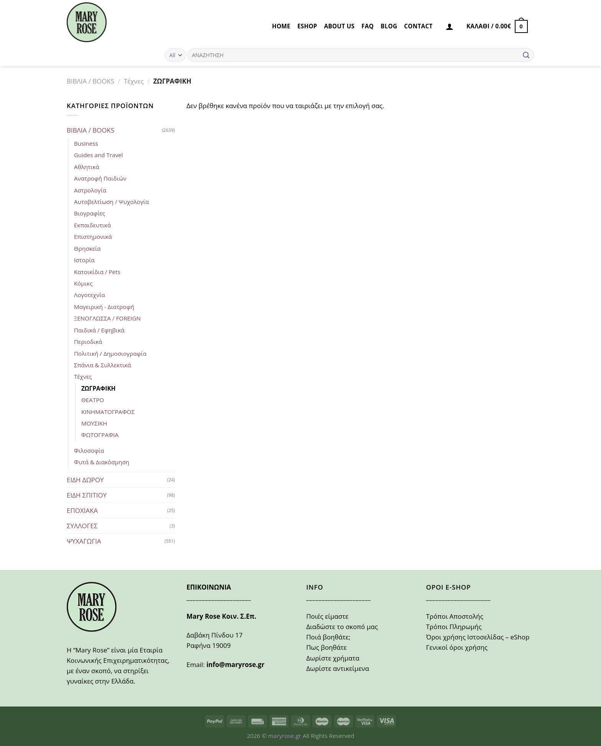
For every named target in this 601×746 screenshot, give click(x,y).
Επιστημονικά (93, 236)
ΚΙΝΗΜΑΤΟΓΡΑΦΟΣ (108, 412)
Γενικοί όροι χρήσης (457, 647)
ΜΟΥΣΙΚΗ (94, 423)
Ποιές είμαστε (327, 616)
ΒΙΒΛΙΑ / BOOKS (90, 81)
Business (86, 143)
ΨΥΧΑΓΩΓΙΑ (84, 541)
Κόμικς (83, 283)
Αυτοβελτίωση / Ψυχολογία (111, 201)
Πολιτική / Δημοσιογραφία (110, 353)
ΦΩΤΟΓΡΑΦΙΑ (99, 435)
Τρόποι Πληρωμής (454, 626)
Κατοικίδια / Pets (97, 272)
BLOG (389, 26)
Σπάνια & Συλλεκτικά (102, 365)
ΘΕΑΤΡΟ (92, 400)
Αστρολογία (90, 190)
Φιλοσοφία (89, 450)
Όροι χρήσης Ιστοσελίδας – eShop (478, 637)
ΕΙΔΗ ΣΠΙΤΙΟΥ (87, 495)
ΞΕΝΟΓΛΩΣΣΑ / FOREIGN (107, 318)
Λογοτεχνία (89, 295)
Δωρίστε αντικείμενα (337, 668)
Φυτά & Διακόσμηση (101, 462)
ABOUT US (339, 26)
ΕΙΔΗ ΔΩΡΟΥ (85, 479)
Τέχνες (134, 81)
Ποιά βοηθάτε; (328, 637)
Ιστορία (84, 260)
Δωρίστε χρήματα (333, 658)
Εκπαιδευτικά (92, 225)
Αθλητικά (86, 167)
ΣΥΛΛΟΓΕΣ (82, 525)
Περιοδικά (88, 341)
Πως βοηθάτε (326, 647)
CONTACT (418, 26)
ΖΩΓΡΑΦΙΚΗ (98, 388)
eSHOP (307, 26)
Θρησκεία (87, 248)
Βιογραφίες (89, 213)
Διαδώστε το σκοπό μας (342, 626)
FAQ (367, 26)
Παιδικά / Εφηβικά (99, 330)
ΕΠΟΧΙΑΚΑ (82, 510)
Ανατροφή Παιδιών (100, 178)
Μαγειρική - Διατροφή (104, 307)
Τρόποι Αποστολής (454, 616)
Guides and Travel (98, 155)
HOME (281, 26)
